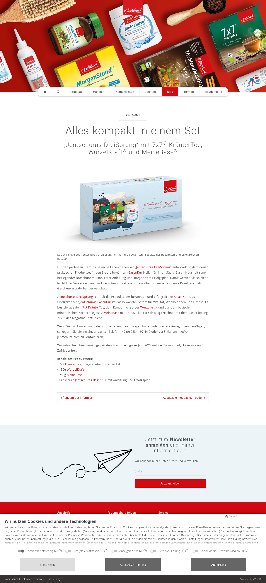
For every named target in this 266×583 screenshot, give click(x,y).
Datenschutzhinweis (33, 579)
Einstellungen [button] (55, 579)
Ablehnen (218, 565)
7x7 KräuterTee (93, 307)
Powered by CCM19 (250, 579)
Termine (189, 92)
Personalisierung (169, 551)
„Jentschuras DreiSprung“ (153, 267)
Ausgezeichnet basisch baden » (184, 397)
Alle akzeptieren (133, 565)
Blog (170, 92)
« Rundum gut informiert (76, 397)
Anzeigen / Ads (128, 551)
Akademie (213, 92)
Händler (98, 92)
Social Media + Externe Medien (220, 551)
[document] (133, 532)
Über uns (150, 92)
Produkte (76, 92)
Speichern (47, 565)
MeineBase (111, 313)
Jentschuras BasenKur (95, 302)
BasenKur (135, 272)
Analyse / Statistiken (86, 551)
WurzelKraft (148, 307)
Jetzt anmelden (170, 483)
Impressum (11, 579)
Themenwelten (124, 92)
